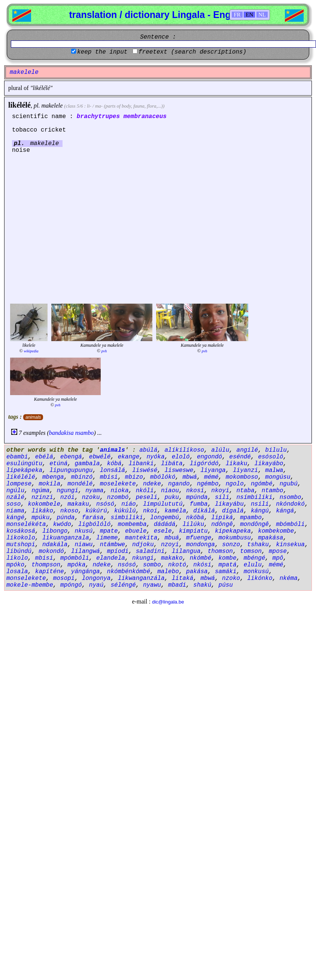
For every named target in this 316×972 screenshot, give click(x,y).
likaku (236, 463)
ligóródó (204, 463)
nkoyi (220, 490)
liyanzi (245, 470)
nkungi (143, 558)
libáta (172, 463)
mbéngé (254, 558)
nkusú (83, 531)
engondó (209, 457)
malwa (274, 470)
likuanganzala (65, 538)
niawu (83, 544)
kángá (285, 511)
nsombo (290, 497)
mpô (278, 558)
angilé (247, 450)
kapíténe (49, 571)
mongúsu (277, 477)
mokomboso (242, 477)
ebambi (17, 457)
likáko (42, 511)
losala (17, 571)
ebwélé (100, 457)
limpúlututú (163, 504)
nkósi (202, 565)
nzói (67, 497)
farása (93, 517)
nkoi (150, 511)
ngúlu (15, 490)
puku (171, 497)
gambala (87, 463)
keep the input (102, 52)
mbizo (134, 477)
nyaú (96, 585)
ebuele (136, 531)
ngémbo (208, 484)
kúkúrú (96, 511)
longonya (96, 578)
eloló (181, 457)
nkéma (289, 578)
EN (249, 15)
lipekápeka (24, 470)
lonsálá (112, 470)
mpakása (270, 538)
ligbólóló (94, 524)
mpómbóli (74, 558)
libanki (141, 463)
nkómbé (201, 558)
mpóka (76, 565)
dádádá (165, 524)
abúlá (148, 450)
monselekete (26, 578)
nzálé (15, 497)
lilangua (186, 551)
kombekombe (276, 531)
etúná (58, 463)
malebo (168, 571)
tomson (251, 551)
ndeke (152, 484)
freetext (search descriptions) (192, 52)
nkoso (69, 511)
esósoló (270, 457)
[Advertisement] (70, 227)
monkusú (256, 571)
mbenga (53, 477)
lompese (18, 484)
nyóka (155, 457)
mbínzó (82, 477)
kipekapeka (233, 531)
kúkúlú (125, 511)
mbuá (171, 538)
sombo (152, 565)
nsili (260, 504)
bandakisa (61, 433)
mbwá (190, 477)
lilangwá (85, 551)
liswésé (144, 470)
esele (163, 531)
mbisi (109, 477)
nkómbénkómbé (128, 571)
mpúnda (197, 497)
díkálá (204, 511)
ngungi (67, 490)
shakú (202, 585)
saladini (150, 551)
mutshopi (20, 544)
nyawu (152, 585)
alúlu (220, 450)
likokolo (20, 538)
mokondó (51, 551)
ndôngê (222, 524)
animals (33, 417)
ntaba (246, 490)
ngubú (289, 484)
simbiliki (126, 517)
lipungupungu (70, 470)
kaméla (175, 511)
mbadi (177, 585)
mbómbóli (290, 524)
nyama (94, 490)
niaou (170, 490)
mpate (109, 531)
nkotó (177, 565)
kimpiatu (193, 531)
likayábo (269, 463)
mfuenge (198, 538)
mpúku (40, 517)
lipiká (222, 517)
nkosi (195, 490)
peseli (147, 497)
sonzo (231, 544)
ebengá (71, 457)
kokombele (44, 504)
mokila (49, 484)
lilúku (193, 524)
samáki (226, 571)
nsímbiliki (255, 497)
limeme (107, 538)
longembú (164, 517)
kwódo (62, 524)
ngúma (40, 490)
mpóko (15, 565)
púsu (226, 585)
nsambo (84, 433)
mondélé (79, 484)
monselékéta (26, 524)
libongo (54, 531)
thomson (220, 551)
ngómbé (262, 484)
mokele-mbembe (29, 585)
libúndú (18, 551)
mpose (278, 551)
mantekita (141, 538)
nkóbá (195, 517)
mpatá (228, 565)
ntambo (272, 490)
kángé (15, 517)
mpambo (251, 517)
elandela (110, 558)
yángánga (85, 571)
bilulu (276, 450)
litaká (183, 578)
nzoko (231, 578)
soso (13, 504)
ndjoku (143, 544)
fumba (199, 504)
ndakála (54, 544)
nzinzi (42, 497)
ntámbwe (112, 544)
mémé (211, 477)
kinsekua (290, 544)
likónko (259, 578)
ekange (129, 457)
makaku (78, 504)
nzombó (118, 497)
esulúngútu (24, 463)
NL (262, 15)
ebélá (44, 457)
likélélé (19, 105)
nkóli (145, 490)
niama (15, 511)
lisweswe (178, 470)
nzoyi (170, 544)
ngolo (235, 484)
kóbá (114, 463)
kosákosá (20, 531)
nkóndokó (290, 504)
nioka (119, 490)
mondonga (200, 544)
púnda (66, 517)
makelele (52, 105)
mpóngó (71, 585)
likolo (17, 558)
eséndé (240, 457)
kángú (260, 511)
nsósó (105, 504)
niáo (128, 504)
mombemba (132, 524)
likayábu (229, 504)
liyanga (213, 470)
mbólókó (162, 477)
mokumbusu (235, 538)
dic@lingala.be (168, 602)
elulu (253, 565)
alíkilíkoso (184, 450)
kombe (228, 558)
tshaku (258, 544)
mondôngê (254, 524)
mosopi (64, 578)
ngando (179, 484)
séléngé (123, 585)
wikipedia (31, 351)
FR (237, 15)
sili (222, 497)
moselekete (118, 484)
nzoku (91, 497)
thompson (45, 565)
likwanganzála (141, 578)
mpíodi (118, 551)
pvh (104, 351)
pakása (197, 571)
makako (172, 558)
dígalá (233, 511)
